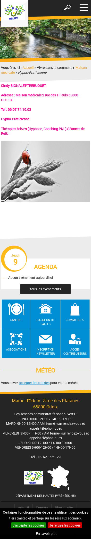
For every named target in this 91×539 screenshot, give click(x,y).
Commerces (75, 320)
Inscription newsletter (45, 351)
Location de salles (45, 322)
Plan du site (64, 507)
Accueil (28, 67)
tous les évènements (45, 289)
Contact (42, 507)
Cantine (16, 320)
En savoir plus (46, 533)
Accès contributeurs (75, 351)
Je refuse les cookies (65, 525)
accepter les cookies (34, 382)
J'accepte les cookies (28, 525)
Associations (16, 349)
